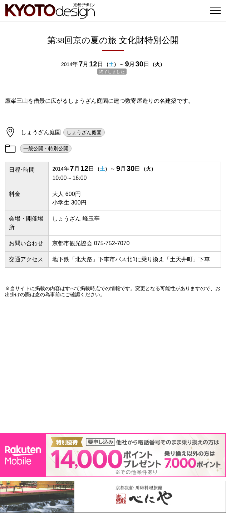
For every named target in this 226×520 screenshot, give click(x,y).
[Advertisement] (113, 365)
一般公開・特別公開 (45, 148)
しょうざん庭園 (84, 132)
